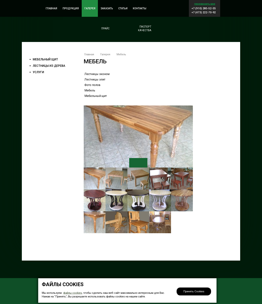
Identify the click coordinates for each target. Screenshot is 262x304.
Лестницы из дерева (49, 66)
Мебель (89, 90)
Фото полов (92, 85)
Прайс (105, 28)
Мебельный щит (45, 59)
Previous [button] (133, 163)
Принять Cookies (193, 291)
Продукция (71, 8)
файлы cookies (72, 293)
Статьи (123, 8)
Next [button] (142, 163)
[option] (138, 136)
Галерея (89, 8)
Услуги (38, 72)
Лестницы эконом (97, 74)
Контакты (139, 8)
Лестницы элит (94, 79)
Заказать (107, 8)
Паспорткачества (144, 28)
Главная (51, 8)
